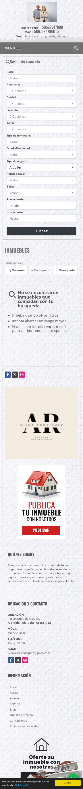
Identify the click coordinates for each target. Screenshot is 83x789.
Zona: (10, 123)
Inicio (13, 687)
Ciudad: (12, 97)
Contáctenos (18, 721)
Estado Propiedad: (19, 148)
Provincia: (13, 84)
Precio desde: (15, 199)
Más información (21, 785)
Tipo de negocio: (17, 161)
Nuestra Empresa (21, 715)
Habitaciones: (16, 174)
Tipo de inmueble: (19, 135)
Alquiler (15, 698)
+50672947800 (51, 27)
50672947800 (44, 31)
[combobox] (41, 78)
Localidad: (13, 110)
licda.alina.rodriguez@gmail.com (29, 653)
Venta (14, 692)
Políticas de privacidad (24, 726)
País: (10, 72)
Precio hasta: (15, 212)
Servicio (15, 704)
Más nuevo (16, 270)
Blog (13, 709)
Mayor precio (65, 270)
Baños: (11, 186)
